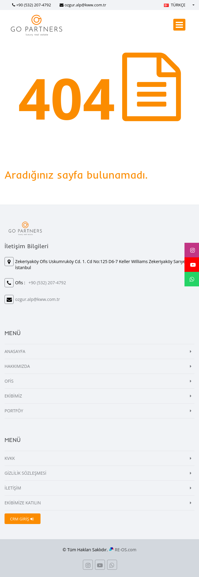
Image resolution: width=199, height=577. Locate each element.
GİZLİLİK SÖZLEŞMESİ (25, 473)
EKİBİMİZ (13, 396)
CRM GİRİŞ (22, 519)
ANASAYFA (15, 351)
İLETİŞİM (13, 488)
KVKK (10, 458)
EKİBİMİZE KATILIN (23, 503)
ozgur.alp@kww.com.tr (85, 5)
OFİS (9, 381)
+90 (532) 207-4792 (33, 5)
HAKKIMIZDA (17, 366)
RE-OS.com (125, 549)
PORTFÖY (14, 411)
